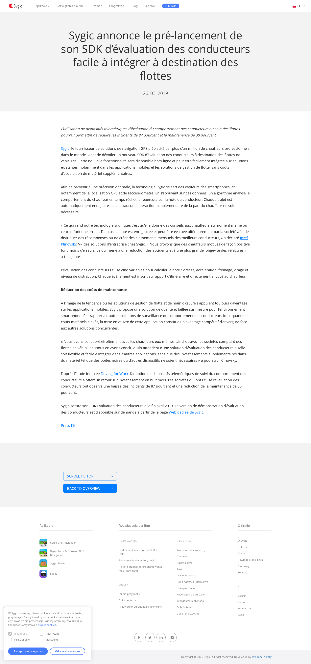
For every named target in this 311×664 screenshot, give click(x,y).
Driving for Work (114, 373)
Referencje (244, 547)
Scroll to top (90, 476)
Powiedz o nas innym (251, 559)
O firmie (150, 6)
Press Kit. (68, 425)
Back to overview (90, 488)
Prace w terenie (186, 575)
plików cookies (47, 624)
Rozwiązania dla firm (70, 6)
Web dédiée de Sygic (186, 412)
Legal (241, 614)
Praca (241, 553)
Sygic (65, 148)
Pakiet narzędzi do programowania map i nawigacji (140, 568)
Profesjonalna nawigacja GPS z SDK (138, 552)
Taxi (179, 569)
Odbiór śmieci (185, 607)
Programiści (117, 6)
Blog (135, 6)
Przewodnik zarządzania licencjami (140, 606)
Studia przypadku (129, 593)
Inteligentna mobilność (190, 600)
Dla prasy (244, 566)
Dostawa (182, 556)
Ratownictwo (184, 562)
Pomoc (97, 6)
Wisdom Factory (262, 656)
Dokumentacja (127, 600)
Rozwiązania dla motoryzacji (136, 560)
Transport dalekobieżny (191, 550)
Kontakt (242, 572)
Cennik (242, 595)
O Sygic (242, 540)
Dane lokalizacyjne (188, 613)
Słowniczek (244, 608)
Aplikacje (41, 6)
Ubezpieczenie (186, 588)
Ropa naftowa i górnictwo (192, 581)
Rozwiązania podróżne (191, 594)
